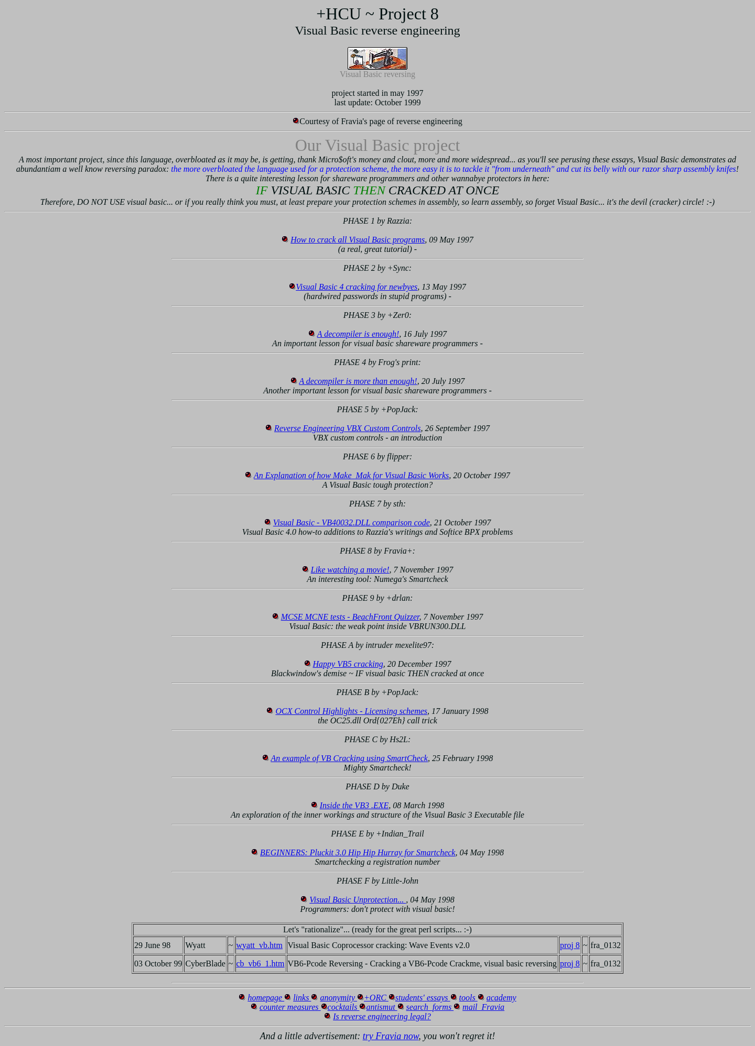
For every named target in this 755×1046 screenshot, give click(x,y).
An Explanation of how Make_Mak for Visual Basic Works (351, 475)
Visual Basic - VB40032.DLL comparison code (351, 522)
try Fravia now (391, 1036)
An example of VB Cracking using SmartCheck (349, 758)
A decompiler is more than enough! (358, 381)
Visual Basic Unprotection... (357, 899)
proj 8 (570, 945)
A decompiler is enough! (358, 333)
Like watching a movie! (350, 569)
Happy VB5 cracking (348, 663)
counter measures (290, 1007)
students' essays (422, 997)
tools (468, 997)
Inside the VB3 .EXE (354, 805)
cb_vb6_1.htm (260, 963)
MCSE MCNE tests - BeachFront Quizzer (350, 616)
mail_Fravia (483, 1007)
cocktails (344, 1007)
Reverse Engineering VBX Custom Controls (347, 428)
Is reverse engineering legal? (381, 1016)
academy (501, 997)
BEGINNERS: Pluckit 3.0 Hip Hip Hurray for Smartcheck (357, 852)
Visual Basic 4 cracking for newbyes (356, 286)
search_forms (430, 1007)
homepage (265, 997)
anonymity (338, 997)
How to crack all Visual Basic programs (357, 239)
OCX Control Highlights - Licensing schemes (351, 711)
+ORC (376, 997)
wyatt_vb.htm (259, 945)
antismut (381, 1007)
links (302, 997)
